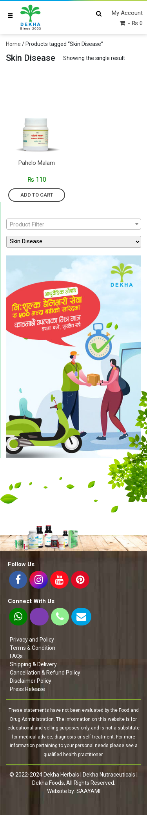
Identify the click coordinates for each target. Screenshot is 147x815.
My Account (127, 12)
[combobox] (73, 224)
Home (13, 44)
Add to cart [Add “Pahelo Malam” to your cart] (36, 195)
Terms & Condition (32, 648)
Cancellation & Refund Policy (45, 672)
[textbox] (74, 224)
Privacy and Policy (32, 639)
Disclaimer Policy (30, 681)
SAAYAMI (88, 791)
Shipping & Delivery (33, 664)
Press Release (27, 689)
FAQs (16, 656)
